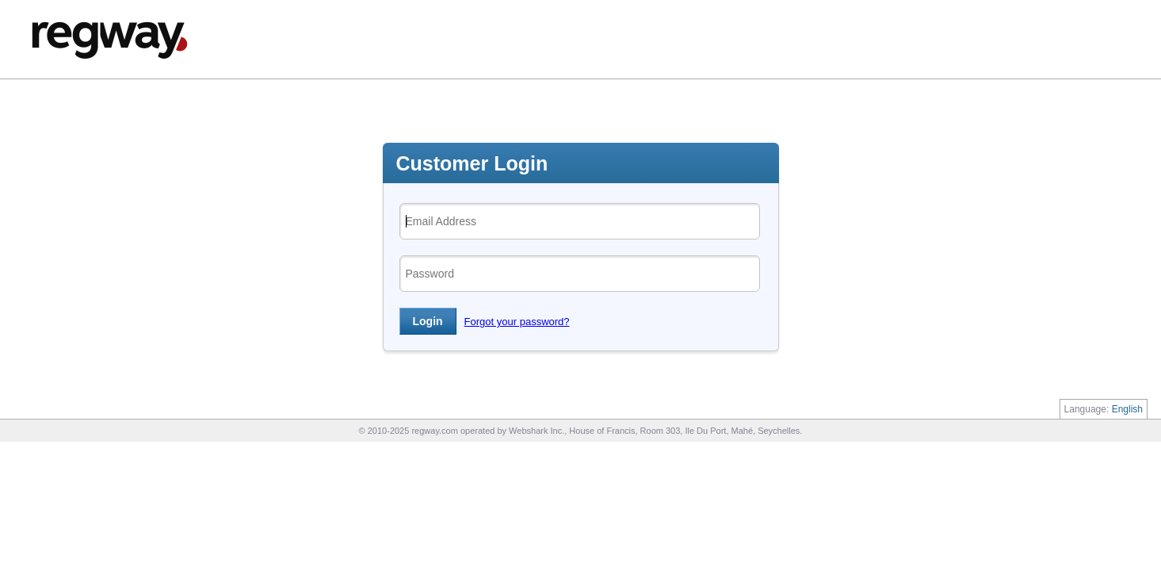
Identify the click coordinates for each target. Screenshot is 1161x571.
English (1127, 409)
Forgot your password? (517, 322)
